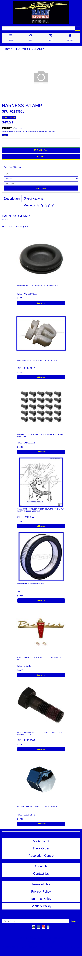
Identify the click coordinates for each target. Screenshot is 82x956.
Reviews (39, 205)
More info (11, 128)
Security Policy (41, 906)
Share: (9, 117)
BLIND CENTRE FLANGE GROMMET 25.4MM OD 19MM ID (37, 286)
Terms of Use (41, 884)
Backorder (41, 303)
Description (12, 198)
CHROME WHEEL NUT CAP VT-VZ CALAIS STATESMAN (37, 806)
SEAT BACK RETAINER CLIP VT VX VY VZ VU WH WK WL (37, 360)
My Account (41, 841)
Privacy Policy (41, 891)
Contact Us (41, 873)
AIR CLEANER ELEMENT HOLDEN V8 (30, 583)
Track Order (41, 848)
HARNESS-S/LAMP (30, 49)
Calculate (41, 188)
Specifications (33, 198)
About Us (41, 866)
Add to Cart (41, 150)
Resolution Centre (41, 855)
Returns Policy (41, 898)
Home (8, 49)
